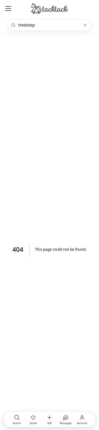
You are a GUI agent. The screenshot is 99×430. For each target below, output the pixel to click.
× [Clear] (85, 24)
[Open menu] (8, 8)
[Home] (49, 8)
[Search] (48, 25)
